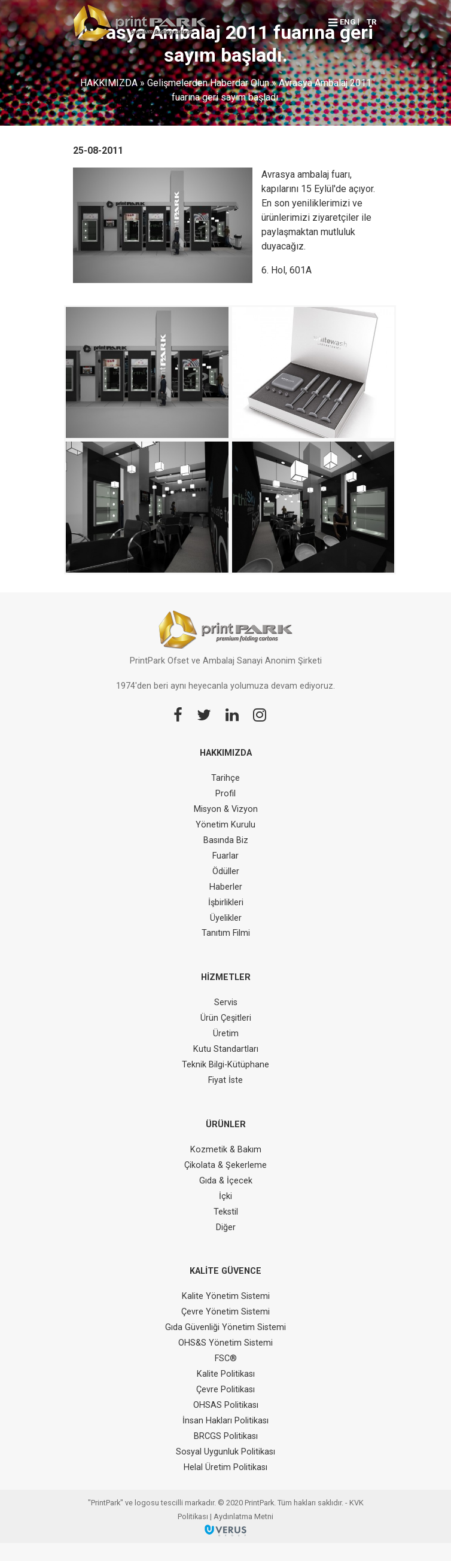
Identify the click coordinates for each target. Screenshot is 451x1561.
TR (371, 21)
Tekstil (226, 1212)
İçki (225, 1196)
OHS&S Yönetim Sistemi (225, 1343)
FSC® (226, 1358)
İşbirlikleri (225, 902)
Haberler (225, 887)
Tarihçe (225, 778)
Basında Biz (225, 840)
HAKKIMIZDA (109, 83)
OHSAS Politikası (225, 1405)
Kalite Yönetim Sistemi (226, 1296)
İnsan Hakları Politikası (225, 1421)
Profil (225, 794)
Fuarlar (225, 856)
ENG (348, 21)
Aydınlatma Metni (243, 1516)
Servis (225, 1002)
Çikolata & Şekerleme (225, 1165)
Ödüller (225, 871)
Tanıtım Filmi (226, 933)
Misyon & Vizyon (226, 809)
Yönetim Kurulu (225, 825)
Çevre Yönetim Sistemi (225, 1312)
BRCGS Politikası (226, 1436)
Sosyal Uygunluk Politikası (225, 1452)
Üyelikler (226, 918)
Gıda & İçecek (225, 1181)
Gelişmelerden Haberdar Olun (208, 83)
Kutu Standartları (225, 1049)
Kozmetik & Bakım (225, 1150)
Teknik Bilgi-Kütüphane (225, 1065)
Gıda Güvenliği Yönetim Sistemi (225, 1327)
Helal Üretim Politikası (225, 1467)
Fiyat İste (225, 1080)
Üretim (226, 1034)
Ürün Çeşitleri (225, 1018)
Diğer (226, 1227)
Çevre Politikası (225, 1389)
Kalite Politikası (226, 1374)
